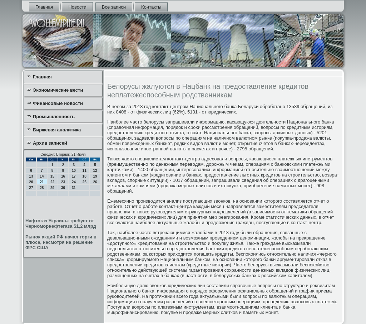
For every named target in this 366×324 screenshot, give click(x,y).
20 (31, 182)
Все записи (114, 7)
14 (42, 176)
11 (84, 171)
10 (74, 171)
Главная (44, 7)
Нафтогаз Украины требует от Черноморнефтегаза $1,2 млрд (60, 223)
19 (95, 176)
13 (31, 176)
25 (84, 182)
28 (42, 188)
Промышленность (54, 116)
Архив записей (50, 143)
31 (74, 188)
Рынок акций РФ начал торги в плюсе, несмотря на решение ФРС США (61, 242)
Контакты (151, 7)
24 (74, 182)
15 (52, 176)
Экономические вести (58, 90)
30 (63, 188)
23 (63, 182)
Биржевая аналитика (57, 129)
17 (74, 176)
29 (52, 188)
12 (95, 171)
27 (31, 188)
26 (95, 182)
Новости (77, 7)
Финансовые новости (58, 103)
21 (42, 182)
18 (84, 176)
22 (52, 182)
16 (63, 176)
